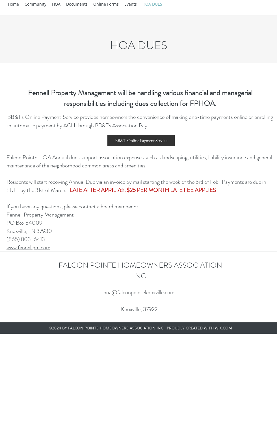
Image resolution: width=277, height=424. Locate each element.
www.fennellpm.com (28, 247)
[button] (35, 4)
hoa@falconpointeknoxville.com (138, 292)
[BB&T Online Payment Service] (141, 140)
